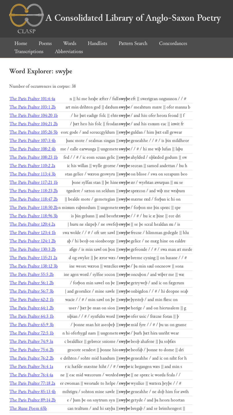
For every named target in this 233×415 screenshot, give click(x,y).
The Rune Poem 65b (28, 408)
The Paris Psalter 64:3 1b (32, 316)
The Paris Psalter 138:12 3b (34, 266)
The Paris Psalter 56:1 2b (32, 283)
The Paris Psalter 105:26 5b (34, 132)
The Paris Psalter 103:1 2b (33, 107)
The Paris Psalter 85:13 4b (33, 391)
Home (20, 43)
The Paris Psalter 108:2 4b (33, 149)
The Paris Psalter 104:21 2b (34, 124)
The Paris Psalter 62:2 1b (32, 299)
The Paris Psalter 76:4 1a (31, 366)
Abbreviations (69, 51)
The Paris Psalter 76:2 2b (32, 358)
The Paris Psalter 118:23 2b (34, 191)
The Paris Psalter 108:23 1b (34, 157)
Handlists (97, 43)
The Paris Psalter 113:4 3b (33, 174)
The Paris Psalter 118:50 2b (34, 207)
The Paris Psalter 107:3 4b (33, 140)
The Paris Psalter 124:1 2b (33, 241)
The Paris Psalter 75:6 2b (32, 350)
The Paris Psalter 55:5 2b (32, 274)
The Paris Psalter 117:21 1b (34, 182)
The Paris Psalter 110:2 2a (32, 165)
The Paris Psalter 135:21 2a (33, 258)
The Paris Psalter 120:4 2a (32, 224)
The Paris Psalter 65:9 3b (32, 324)
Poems (45, 43)
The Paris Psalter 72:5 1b (32, 333)
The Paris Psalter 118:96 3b (34, 216)
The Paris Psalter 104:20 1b (34, 115)
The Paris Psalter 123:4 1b (33, 232)
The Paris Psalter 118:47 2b (34, 199)
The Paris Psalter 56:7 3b (32, 291)
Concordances (173, 43)
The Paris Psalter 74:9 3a (31, 341)
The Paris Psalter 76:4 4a (31, 375)
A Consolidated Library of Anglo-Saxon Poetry (115, 18)
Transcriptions (28, 51)
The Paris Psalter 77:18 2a (32, 383)
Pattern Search (133, 43)
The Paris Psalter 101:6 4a (32, 99)
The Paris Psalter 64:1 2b (32, 308)
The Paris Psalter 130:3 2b (33, 249)
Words (69, 43)
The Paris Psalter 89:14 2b (33, 400)
